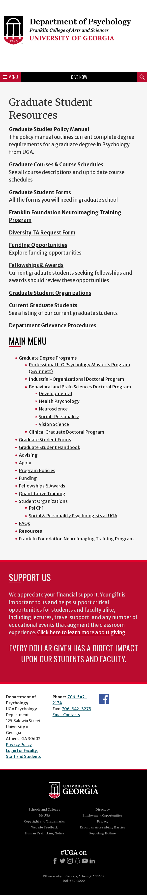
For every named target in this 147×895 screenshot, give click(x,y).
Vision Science (54, 424)
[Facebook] (55, 861)
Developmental (55, 393)
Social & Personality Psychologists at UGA (73, 516)
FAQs (24, 523)
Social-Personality (59, 416)
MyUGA (44, 815)
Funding (28, 478)
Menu (10, 77)
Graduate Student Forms (45, 440)
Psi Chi (36, 508)
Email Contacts (66, 714)
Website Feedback (44, 827)
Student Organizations (43, 501)
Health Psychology (59, 401)
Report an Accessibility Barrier (102, 827)
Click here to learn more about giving (81, 632)
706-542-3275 (76, 708)
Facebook (104, 699)
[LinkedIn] (92, 861)
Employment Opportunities (102, 815)
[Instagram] (70, 861)
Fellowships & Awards (42, 486)
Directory (102, 809)
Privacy (102, 821)
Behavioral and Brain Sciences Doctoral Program (80, 387)
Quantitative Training (42, 493)
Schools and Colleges (44, 809)
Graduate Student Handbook (49, 447)
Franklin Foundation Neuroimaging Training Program (76, 539)
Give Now (79, 77)
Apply (25, 463)
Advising (28, 455)
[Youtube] (85, 861)
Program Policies (37, 470)
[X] (62, 861)
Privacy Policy (19, 744)
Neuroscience (53, 409)
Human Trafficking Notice (44, 833)
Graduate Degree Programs (48, 358)
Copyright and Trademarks (44, 821)
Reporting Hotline (102, 833)
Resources (30, 531)
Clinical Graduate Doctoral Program (66, 432)
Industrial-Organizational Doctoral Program (76, 379)
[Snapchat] (77, 861)
